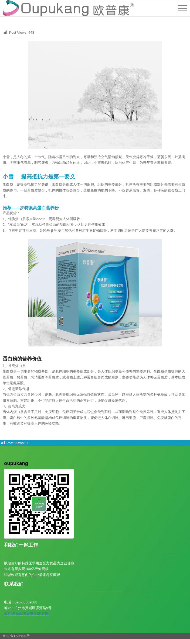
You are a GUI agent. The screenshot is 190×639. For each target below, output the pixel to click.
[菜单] (179, 8)
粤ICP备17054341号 (16, 635)
